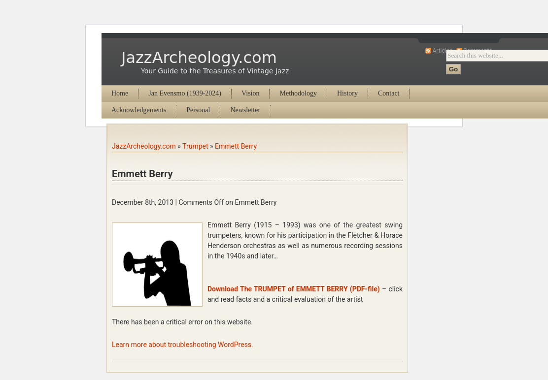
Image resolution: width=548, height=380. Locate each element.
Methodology (297, 93)
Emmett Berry (236, 146)
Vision (250, 93)
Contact (389, 93)
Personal (198, 110)
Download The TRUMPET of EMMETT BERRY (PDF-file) (293, 289)
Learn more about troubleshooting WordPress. (182, 344)
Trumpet (195, 146)
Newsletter (245, 110)
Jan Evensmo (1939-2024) (184, 93)
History (347, 93)
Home (119, 93)
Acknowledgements (138, 110)
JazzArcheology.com (199, 57)
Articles (442, 50)
